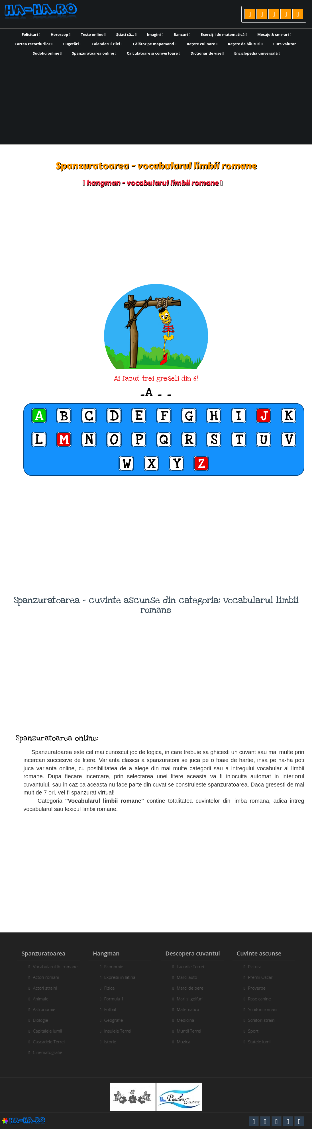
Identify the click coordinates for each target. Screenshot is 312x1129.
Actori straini (41, 988)
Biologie (36, 1020)
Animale (36, 999)
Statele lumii (264, 1042)
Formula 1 (109, 999)
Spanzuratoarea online (94, 53)
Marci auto (191, 977)
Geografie (109, 1020)
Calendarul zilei (106, 43)
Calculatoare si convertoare (153, 53)
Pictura (259, 966)
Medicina (189, 1020)
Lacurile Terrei (194, 966)
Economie (109, 966)
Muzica (187, 1042)
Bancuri (182, 34)
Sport (257, 1031)
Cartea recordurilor (34, 43)
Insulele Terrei (113, 1031)
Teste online (93, 34)
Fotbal (106, 1009)
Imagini (155, 34)
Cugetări (72, 43)
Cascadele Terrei (44, 1042)
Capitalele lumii (43, 1031)
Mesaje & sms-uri (274, 34)
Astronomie (40, 1009)
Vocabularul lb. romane (51, 966)
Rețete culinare (202, 43)
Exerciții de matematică (224, 34)
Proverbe (261, 988)
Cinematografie (43, 1052)
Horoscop (61, 34)
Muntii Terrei (193, 1031)
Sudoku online (47, 53)
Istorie (106, 1042)
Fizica (105, 988)
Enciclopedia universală (257, 53)
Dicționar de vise (207, 53)
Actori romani (42, 977)
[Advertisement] (156, 99)
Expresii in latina (115, 977)
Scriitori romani (267, 1009)
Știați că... (126, 34)
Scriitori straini (266, 1020)
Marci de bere (194, 988)
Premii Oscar (264, 977)
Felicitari (31, 34)
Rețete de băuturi (245, 43)
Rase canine (263, 999)
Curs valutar (285, 43)
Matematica (192, 1009)
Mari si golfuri (194, 999)
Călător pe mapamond (154, 43)
